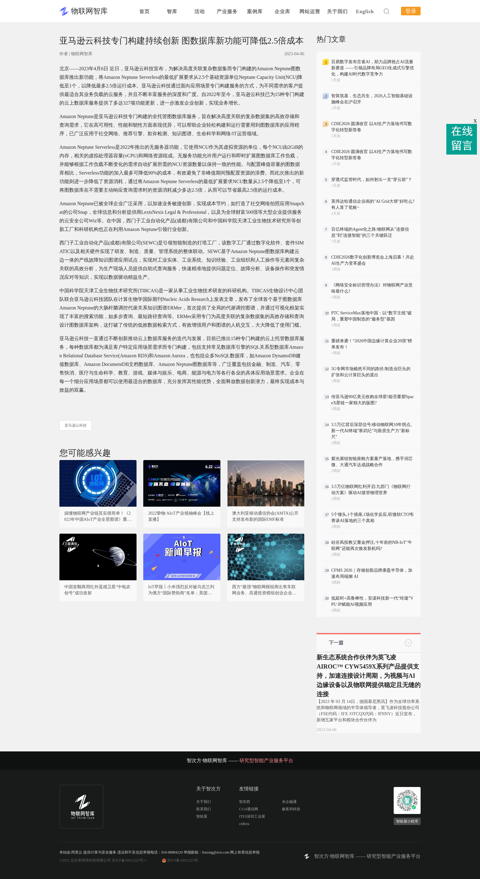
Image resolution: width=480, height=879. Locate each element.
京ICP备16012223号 (182, 860)
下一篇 (336, 642)
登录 (410, 11)
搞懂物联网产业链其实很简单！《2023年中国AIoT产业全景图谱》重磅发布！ (97, 517)
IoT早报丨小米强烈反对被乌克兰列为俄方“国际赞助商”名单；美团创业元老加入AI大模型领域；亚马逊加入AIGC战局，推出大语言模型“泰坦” (181, 590)
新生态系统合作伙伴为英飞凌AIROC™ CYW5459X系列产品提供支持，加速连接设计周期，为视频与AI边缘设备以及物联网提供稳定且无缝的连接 (369, 675)
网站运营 (309, 11)
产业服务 (227, 11)
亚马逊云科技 (76, 425)
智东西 (244, 802)
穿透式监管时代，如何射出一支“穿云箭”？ (371, 179)
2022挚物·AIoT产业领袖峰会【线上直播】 (181, 516)
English (365, 11)
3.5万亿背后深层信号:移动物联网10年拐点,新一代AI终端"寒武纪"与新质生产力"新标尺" (371, 430)
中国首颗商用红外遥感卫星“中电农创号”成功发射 (97, 590)
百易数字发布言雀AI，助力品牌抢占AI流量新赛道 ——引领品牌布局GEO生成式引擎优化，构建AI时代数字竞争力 (372, 67)
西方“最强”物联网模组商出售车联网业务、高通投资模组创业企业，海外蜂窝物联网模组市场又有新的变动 (264, 590)
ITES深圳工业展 (252, 816)
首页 (144, 11)
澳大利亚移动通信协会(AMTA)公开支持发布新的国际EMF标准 (265, 516)
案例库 (255, 11)
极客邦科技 (291, 809)
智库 (172, 11)
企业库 (282, 11)
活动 (199, 11)
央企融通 (289, 802)
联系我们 (203, 809)
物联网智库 (89, 11)
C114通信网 (248, 809)
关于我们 (337, 11)
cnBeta (244, 824)
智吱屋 (201, 816)
